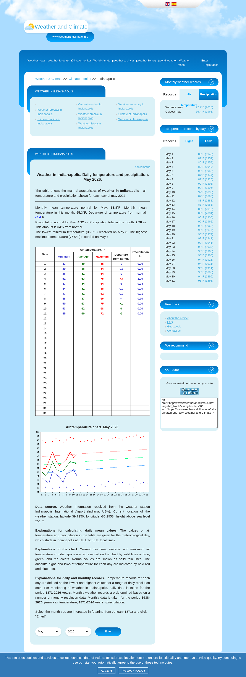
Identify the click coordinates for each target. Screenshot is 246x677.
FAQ (170, 322)
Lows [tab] (208, 141)
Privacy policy (133, 670)
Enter (204, 60)
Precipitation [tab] (208, 94)
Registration (211, 64)
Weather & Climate (49, 79)
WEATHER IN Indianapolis (54, 154)
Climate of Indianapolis (132, 114)
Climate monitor (80, 79)
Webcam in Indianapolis (133, 119)
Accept (106, 670)
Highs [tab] (189, 141)
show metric (142, 167)
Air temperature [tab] (189, 96)
